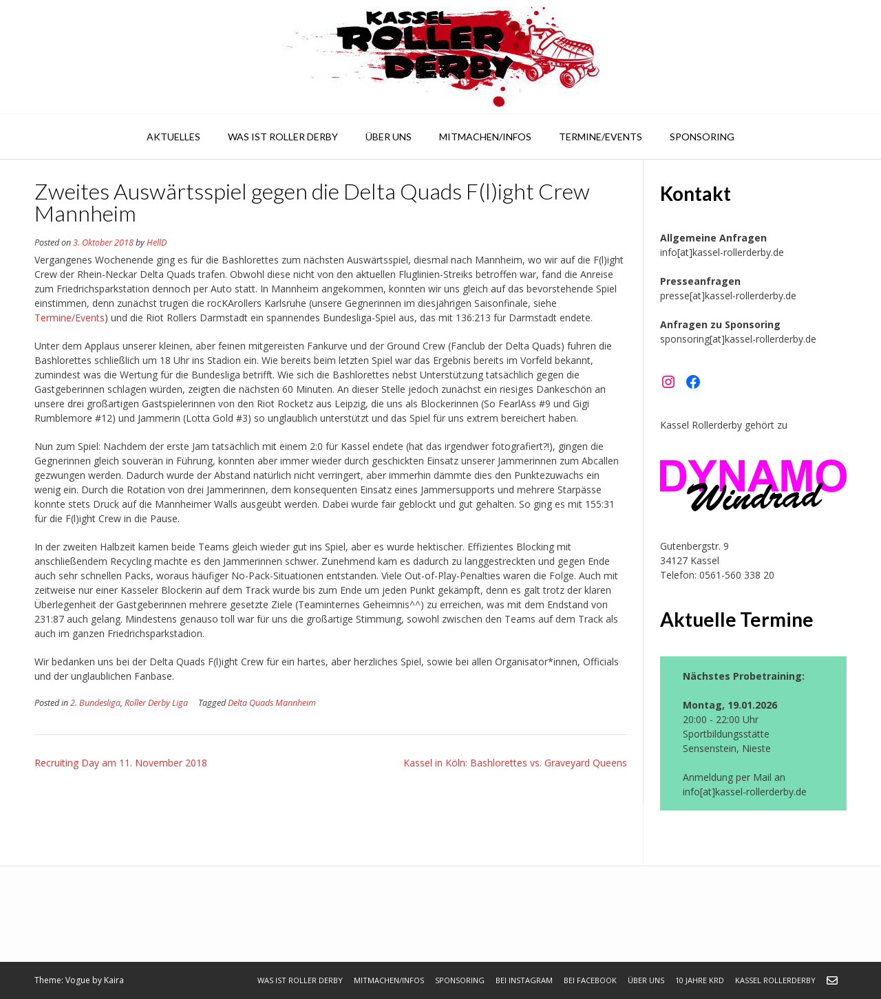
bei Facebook (590, 980)
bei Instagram (524, 980)
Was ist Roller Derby (283, 136)
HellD (157, 242)
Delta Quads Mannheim (272, 703)
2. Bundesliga (95, 703)
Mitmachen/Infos (485, 136)
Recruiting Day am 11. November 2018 (120, 762)
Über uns (388, 136)
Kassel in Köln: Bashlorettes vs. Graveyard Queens (515, 762)
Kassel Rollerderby (775, 980)
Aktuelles (173, 136)
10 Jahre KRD (699, 980)
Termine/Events (600, 136)
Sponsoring (702, 136)
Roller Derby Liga (156, 703)
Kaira (114, 980)
